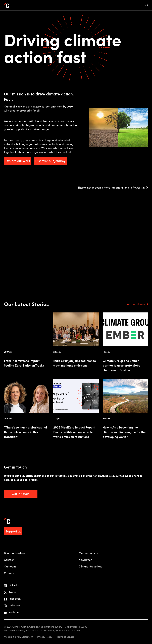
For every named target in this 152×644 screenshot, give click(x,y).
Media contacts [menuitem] (88, 553)
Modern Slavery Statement (18, 636)
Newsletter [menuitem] (85, 560)
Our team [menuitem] (10, 566)
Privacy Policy (44, 636)
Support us (13, 531)
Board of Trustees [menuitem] (14, 553)
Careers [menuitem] (9, 573)
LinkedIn (11, 585)
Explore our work (17, 160)
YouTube (11, 612)
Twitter (10, 592)
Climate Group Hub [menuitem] (90, 566)
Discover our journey (50, 160)
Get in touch (21, 493)
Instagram (12, 605)
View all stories (136, 304)
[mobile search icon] (146, 5)
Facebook (12, 599)
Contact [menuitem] (9, 560)
